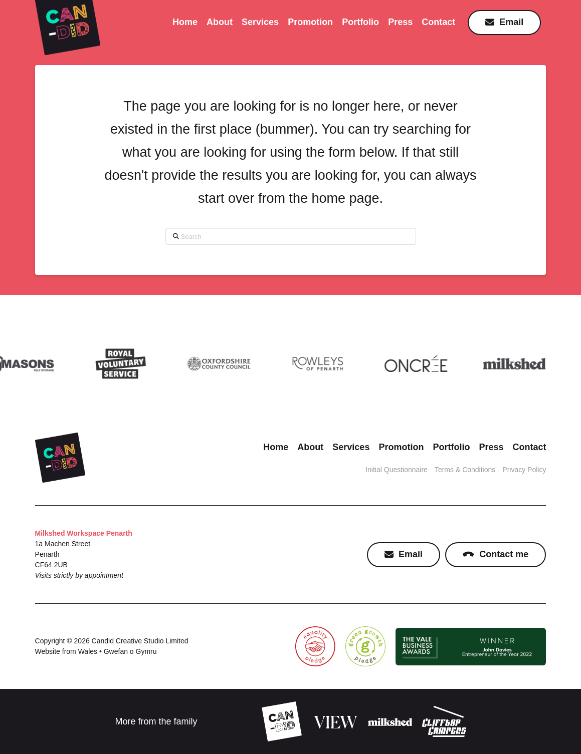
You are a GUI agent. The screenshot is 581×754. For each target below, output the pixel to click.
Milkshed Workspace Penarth (83, 533)
